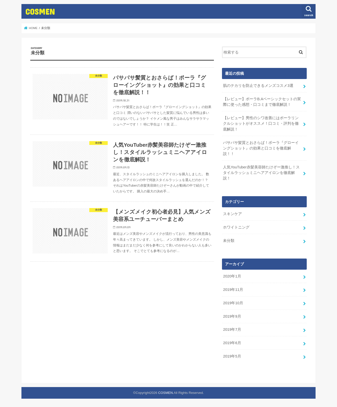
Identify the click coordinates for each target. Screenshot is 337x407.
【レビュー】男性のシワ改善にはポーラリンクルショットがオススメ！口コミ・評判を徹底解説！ (261, 123)
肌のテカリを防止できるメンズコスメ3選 (258, 86)
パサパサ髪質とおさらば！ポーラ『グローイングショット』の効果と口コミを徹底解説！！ (261, 148)
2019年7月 (232, 329)
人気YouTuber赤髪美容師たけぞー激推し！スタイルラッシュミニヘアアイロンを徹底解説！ (261, 172)
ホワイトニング (236, 227)
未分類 (228, 241)
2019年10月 (233, 303)
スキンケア (232, 214)
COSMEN (40, 11)
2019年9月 (232, 316)
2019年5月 (232, 356)
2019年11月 (233, 290)
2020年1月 (232, 276)
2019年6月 (232, 343)
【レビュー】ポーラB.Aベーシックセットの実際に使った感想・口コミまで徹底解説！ (262, 102)
